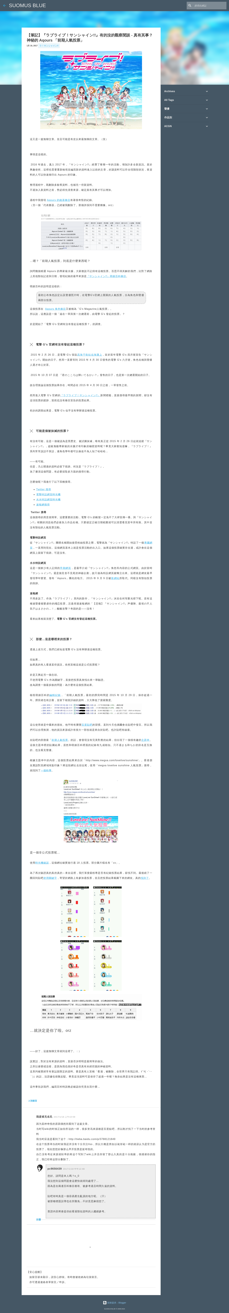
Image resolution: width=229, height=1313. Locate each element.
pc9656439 (55, 1168)
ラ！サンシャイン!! (49, 45)
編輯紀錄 (55, 695)
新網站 (115, 578)
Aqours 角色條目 (55, 309)
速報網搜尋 (43, 504)
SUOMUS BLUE (27, 5)
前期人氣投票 (60, 740)
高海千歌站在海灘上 (89, 354)
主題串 (145, 740)
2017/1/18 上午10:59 (64, 1117)
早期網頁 (65, 568)
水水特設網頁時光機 (48, 499)
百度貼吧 (87, 724)
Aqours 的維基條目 (58, 200)
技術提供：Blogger (114, 1302)
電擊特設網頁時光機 (48, 494)
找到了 (145, 878)
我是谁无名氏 (44, 1116)
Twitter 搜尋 (43, 489)
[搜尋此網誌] (209, 5)
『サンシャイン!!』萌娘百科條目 (106, 276)
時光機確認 (42, 862)
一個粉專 (46, 770)
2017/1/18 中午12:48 (74, 1169)
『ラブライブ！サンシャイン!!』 (80, 395)
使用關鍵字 (50, 878)
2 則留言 (33, 1101)
